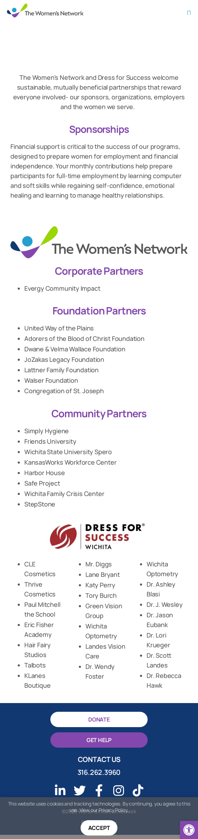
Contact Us (99, 763)
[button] (189, 830)
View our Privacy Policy (103, 810)
